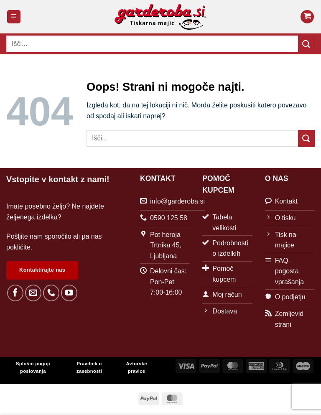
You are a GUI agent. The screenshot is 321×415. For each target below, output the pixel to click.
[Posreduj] (306, 44)
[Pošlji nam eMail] (33, 293)
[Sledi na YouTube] (69, 293)
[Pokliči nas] (51, 293)
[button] (13, 17)
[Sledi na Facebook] (15, 293)
